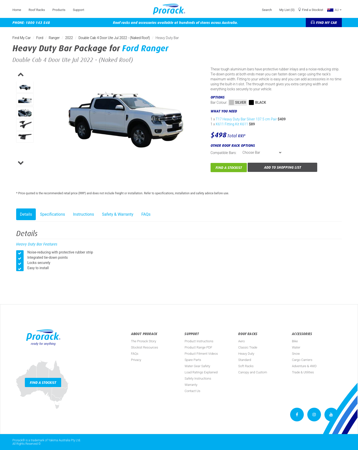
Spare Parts (192, 360)
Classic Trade (247, 347)
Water (296, 347)
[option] (25, 87)
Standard (244, 360)
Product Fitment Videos (201, 353)
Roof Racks (37, 10)
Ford (39, 38)
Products (58, 10)
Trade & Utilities (303, 372)
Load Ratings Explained (201, 372)
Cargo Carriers (302, 360)
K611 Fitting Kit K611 (232, 124)
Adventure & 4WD (304, 366)
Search (267, 10)
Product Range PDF (198, 347)
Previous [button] (31, 75)
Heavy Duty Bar (167, 38)
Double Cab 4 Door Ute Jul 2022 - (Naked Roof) (114, 38)
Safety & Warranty (117, 214)
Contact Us (192, 391)
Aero (241, 341)
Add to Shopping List (282, 167)
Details (26, 214)
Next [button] (31, 163)
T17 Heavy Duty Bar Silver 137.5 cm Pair (246, 119)
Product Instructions (198, 341)
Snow (296, 353)
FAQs (145, 214)
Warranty (190, 385)
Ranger (54, 38)
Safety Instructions (197, 378)
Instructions (83, 214)
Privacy (136, 360)
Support (78, 10)
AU (334, 10)
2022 (69, 38)
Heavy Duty (246, 353)
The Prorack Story (143, 341)
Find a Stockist (312, 10)
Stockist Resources (144, 347)
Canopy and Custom (252, 372)
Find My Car (21, 38)
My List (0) (286, 10)
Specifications (52, 214)
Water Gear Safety (197, 366)
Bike (295, 341)
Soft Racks (246, 366)
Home (16, 10)
